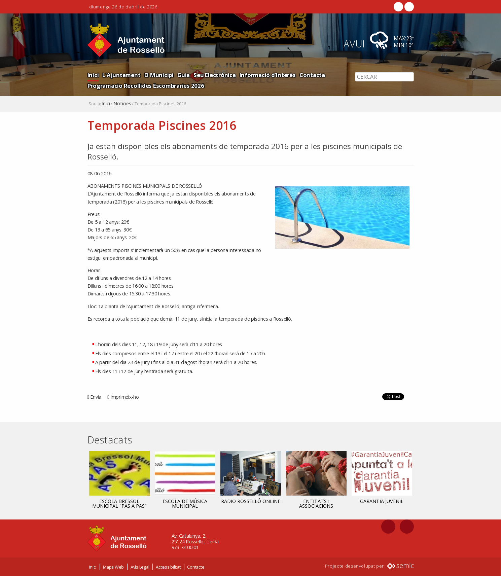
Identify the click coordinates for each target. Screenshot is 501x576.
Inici (93, 75)
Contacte (195, 567)
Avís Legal (140, 567)
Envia (95, 397)
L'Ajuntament (121, 75)
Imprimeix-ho (124, 397)
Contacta (312, 75)
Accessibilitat (168, 567)
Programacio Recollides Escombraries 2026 (145, 85)
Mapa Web (113, 567)
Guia (183, 75)
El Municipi (159, 75)
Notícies (122, 103)
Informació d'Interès (268, 75)
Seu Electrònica (214, 75)
